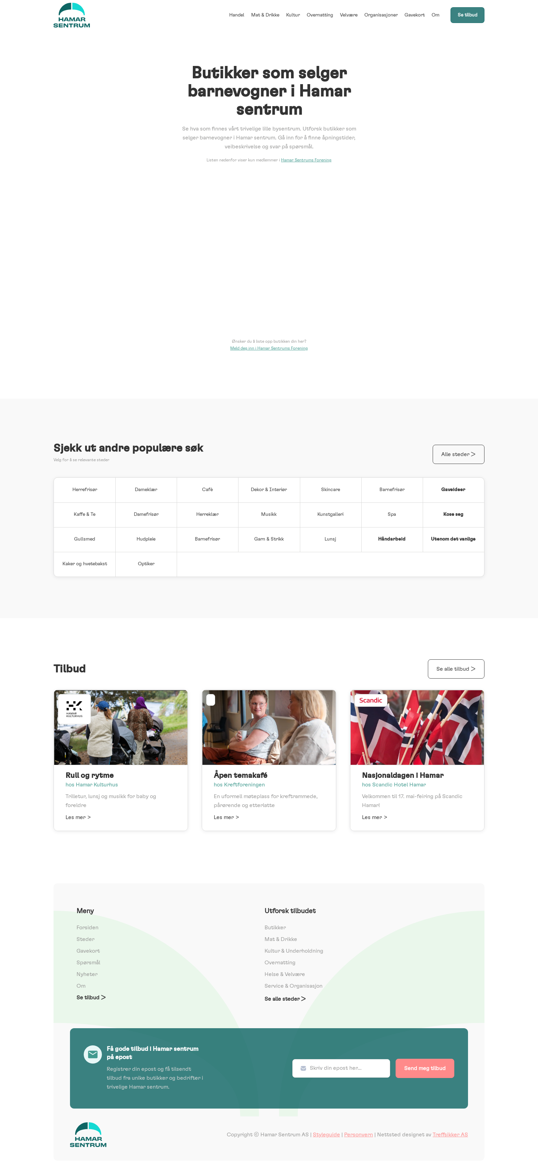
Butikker (275, 927)
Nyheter (87, 974)
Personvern (358, 1134)
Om (436, 15)
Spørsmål (88, 962)
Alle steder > (458, 454)
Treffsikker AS (450, 1134)
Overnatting (320, 15)
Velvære (349, 15)
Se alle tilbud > (456, 669)
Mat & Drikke (265, 15)
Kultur (293, 15)
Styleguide (326, 1134)
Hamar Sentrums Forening (306, 160)
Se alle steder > (285, 999)
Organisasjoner (381, 15)
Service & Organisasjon (294, 986)
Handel (236, 15)
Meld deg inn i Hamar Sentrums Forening (269, 348)
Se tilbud (467, 15)
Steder (85, 939)
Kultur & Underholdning (294, 951)
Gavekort (415, 15)
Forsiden (87, 927)
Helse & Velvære (285, 974)
